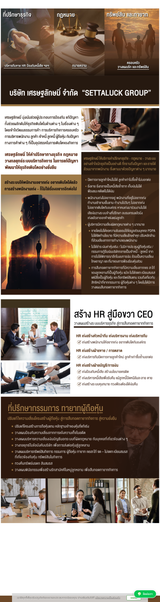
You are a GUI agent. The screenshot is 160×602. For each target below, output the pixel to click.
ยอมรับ (134, 597)
